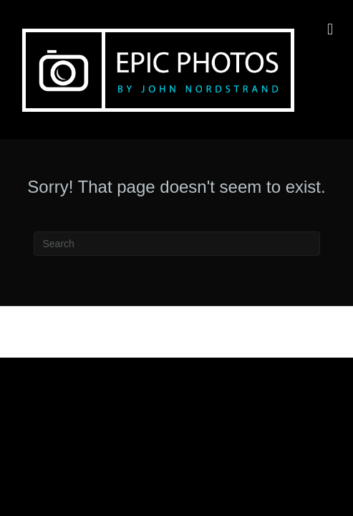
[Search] (177, 243)
